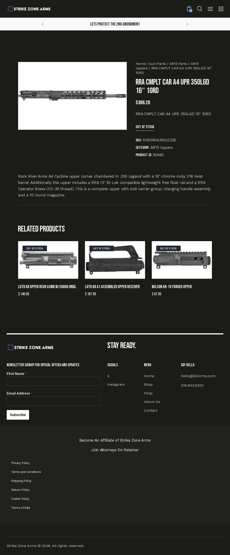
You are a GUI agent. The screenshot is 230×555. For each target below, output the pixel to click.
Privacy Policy (20, 463)
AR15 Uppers (161, 147)
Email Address (19, 393)
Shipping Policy (21, 481)
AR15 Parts (178, 64)
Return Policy (20, 489)
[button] (210, 9)
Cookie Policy (20, 498)
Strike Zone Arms (22, 546)
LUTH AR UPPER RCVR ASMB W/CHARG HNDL (47, 286)
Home (141, 64)
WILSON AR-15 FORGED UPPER (172, 286)
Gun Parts (157, 64)
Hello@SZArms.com (198, 376)
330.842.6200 (192, 385)
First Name (17, 374)
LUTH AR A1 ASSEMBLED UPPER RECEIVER (112, 286)
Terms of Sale (20, 507)
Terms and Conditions (26, 472)
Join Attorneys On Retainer (115, 450)
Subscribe (18, 415)
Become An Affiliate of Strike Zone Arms (115, 440)
